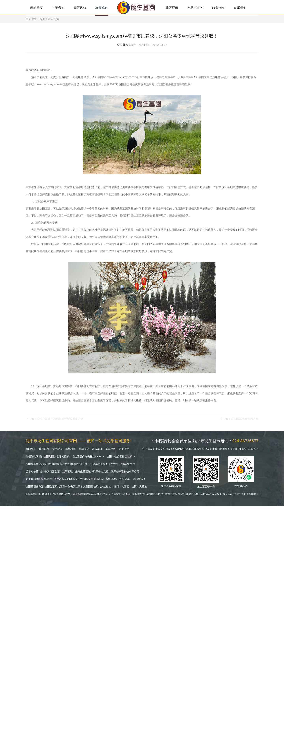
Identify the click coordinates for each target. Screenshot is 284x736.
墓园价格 (110, 450)
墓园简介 (31, 450)
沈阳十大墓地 (139, 488)
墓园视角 (104, 8)
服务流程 (223, 8)
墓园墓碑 (97, 450)
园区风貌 (81, 8)
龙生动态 (57, 450)
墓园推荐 (44, 450)
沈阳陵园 (138, 480)
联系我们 (246, 8)
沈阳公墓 (125, 480)
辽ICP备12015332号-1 (245, 450)
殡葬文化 (84, 450)
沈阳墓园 (122, 48)
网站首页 (37, 8)
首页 (42, 20)
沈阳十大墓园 (121, 488)
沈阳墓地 (111, 480)
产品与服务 (199, 8)
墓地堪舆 (70, 450)
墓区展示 (175, 8)
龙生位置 (124, 450)
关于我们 (59, 8)
